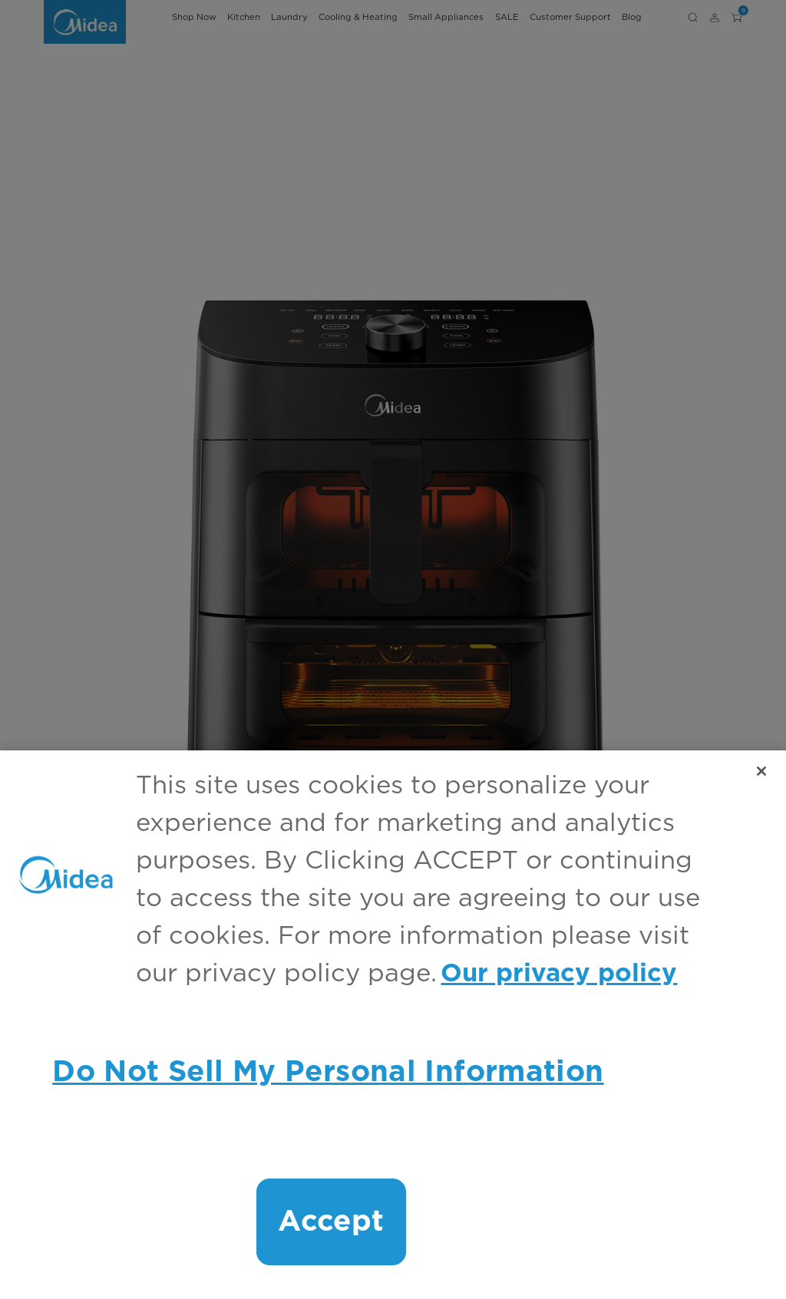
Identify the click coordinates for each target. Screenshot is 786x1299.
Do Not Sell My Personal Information (327, 1072)
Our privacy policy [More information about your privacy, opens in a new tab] (559, 974)
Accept (331, 1222)
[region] (393, 1024)
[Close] (761, 771)
